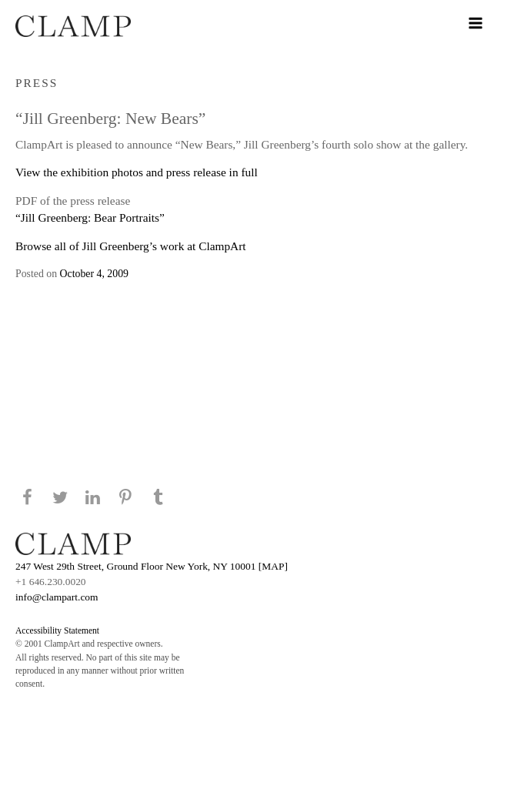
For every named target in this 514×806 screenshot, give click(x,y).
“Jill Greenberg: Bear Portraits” (90, 217)
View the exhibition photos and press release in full (136, 172)
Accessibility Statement (57, 630)
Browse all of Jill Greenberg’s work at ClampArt (130, 246)
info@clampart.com (56, 597)
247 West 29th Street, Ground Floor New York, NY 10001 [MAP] (151, 566)
